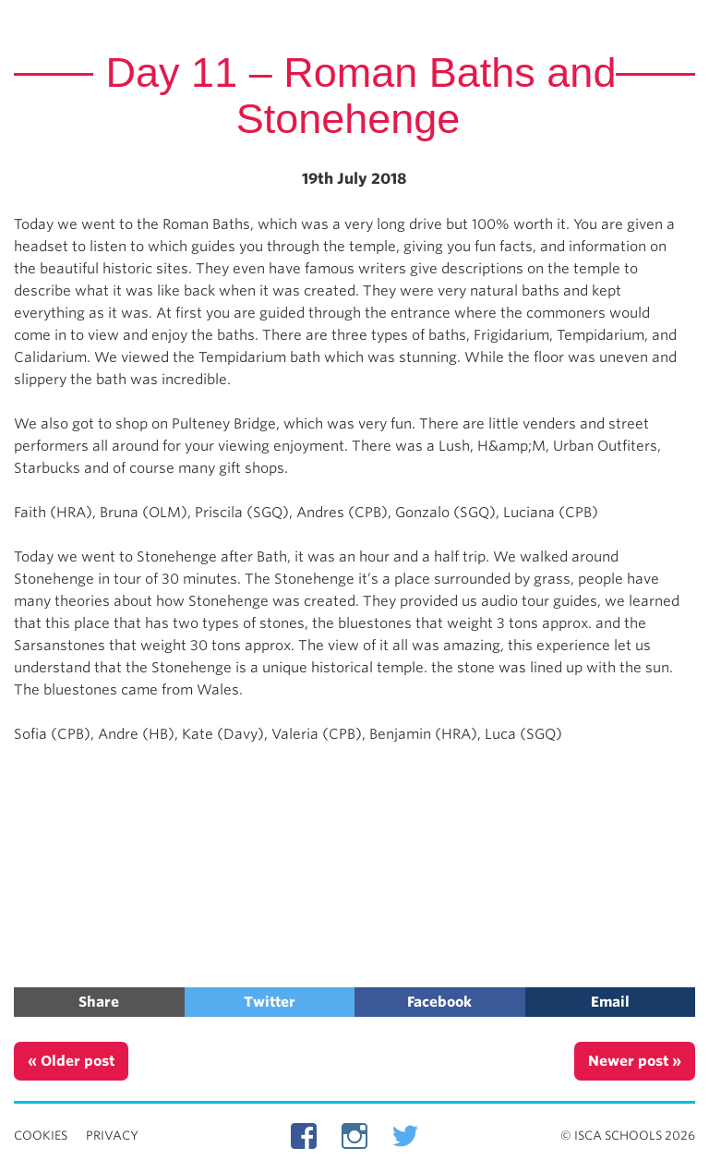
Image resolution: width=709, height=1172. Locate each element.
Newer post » (634, 1061)
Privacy (112, 1135)
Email (610, 1002)
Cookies (40, 1135)
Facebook (439, 1002)
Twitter (269, 1002)
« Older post (71, 1061)
